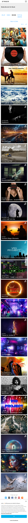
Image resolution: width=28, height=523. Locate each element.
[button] (22, 24)
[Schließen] (26, 501)
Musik (14, 15)
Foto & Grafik (19, 16)
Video (8, 15)
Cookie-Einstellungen (14, 520)
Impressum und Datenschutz (6, 513)
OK (14, 516)
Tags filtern (14, 21)
